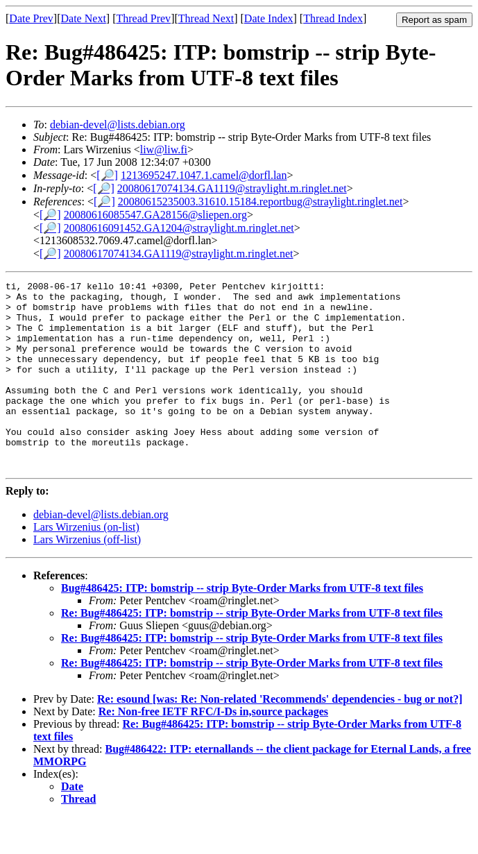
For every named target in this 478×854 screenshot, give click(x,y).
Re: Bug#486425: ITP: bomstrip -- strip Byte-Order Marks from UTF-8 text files (252, 650)
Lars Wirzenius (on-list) (86, 564)
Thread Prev (143, 18)
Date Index (268, 18)
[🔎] (107, 175)
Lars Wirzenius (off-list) (87, 577)
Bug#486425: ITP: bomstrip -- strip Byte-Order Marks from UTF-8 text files (242, 625)
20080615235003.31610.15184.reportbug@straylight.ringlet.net (260, 201)
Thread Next (206, 18)
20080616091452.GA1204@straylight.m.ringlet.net (179, 228)
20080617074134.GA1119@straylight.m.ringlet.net (232, 188)
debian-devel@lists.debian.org (117, 124)
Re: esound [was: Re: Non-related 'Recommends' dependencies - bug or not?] (280, 736)
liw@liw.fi (163, 149)
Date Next (83, 18)
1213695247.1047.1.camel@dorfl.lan (204, 175)
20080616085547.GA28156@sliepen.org (155, 215)
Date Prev (31, 18)
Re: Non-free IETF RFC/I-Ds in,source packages (213, 749)
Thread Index (333, 18)
